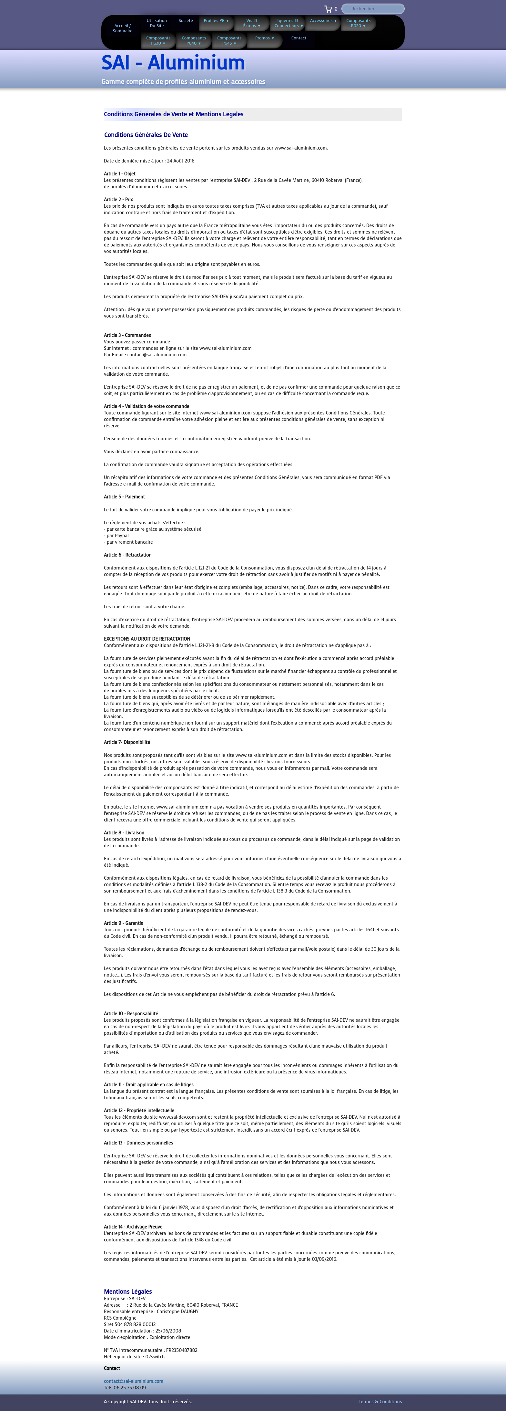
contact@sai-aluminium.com (133, 1381)
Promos (265, 38)
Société (186, 20)
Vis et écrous (252, 23)
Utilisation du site (157, 23)
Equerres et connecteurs (289, 23)
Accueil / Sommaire (123, 28)
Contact (299, 38)
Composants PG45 (229, 40)
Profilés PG (216, 20)
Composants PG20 (358, 23)
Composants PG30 (158, 40)
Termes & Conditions (380, 1402)
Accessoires (323, 20)
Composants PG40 (194, 40)
